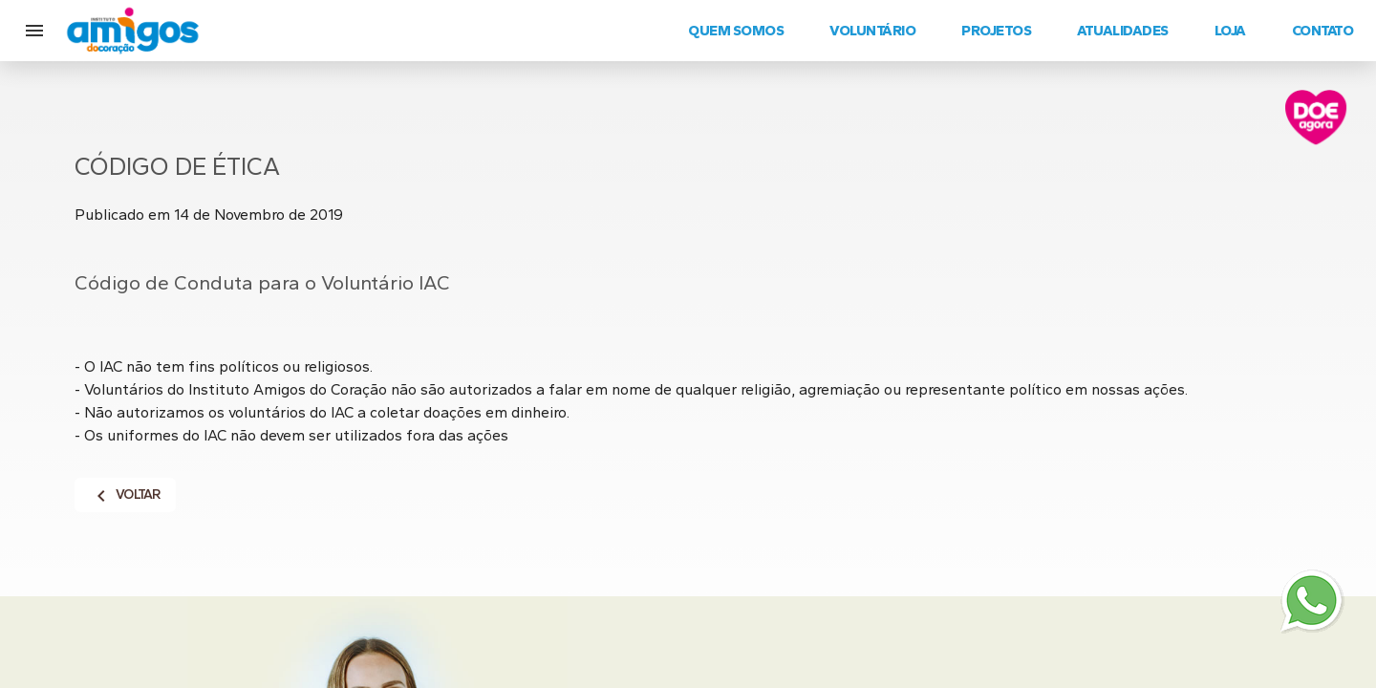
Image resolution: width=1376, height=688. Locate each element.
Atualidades (1123, 30)
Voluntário (872, 30)
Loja (1230, 30)
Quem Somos (736, 30)
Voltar (125, 495)
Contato (1323, 30)
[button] (34, 31)
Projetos (996, 30)
